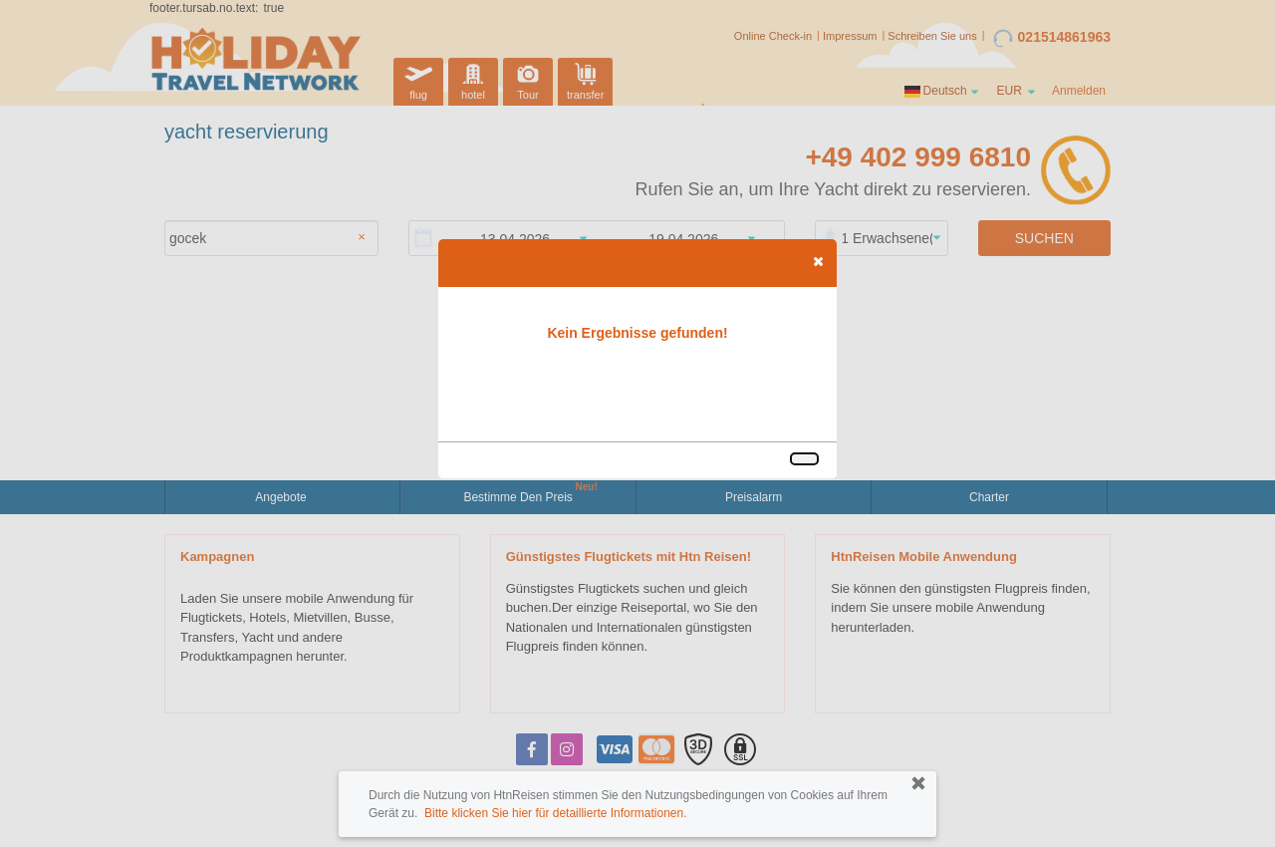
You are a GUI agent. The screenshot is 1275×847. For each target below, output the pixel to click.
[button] (818, 261)
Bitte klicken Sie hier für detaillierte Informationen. (555, 813)
